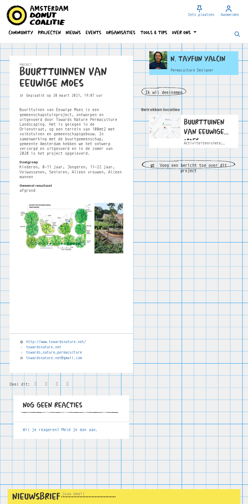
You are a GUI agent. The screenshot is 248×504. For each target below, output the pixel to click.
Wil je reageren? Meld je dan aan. (60, 430)
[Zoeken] (237, 34)
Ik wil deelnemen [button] (163, 92)
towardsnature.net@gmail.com (54, 358)
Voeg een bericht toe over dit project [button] (188, 166)
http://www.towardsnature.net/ (56, 342)
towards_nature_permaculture (54, 352)
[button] (20, 32)
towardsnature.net (43, 347)
